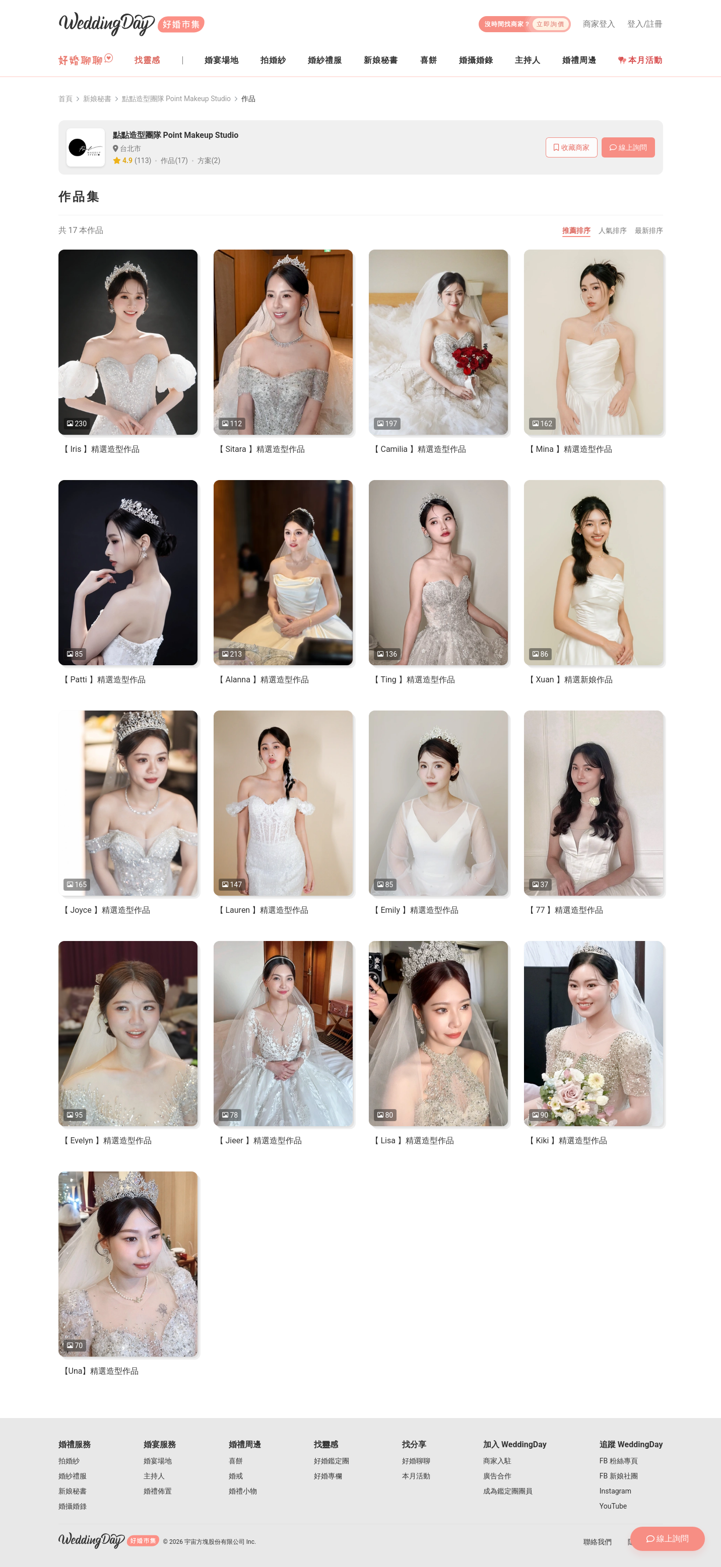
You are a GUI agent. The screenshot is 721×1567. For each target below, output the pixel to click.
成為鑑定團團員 (508, 1491)
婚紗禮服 (72, 1476)
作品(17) (174, 160)
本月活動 (640, 60)
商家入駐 (497, 1461)
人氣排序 (613, 230)
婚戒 (236, 1476)
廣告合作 (497, 1476)
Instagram (615, 1491)
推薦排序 (576, 230)
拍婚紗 (69, 1461)
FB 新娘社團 (619, 1476)
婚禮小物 (243, 1491)
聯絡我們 (597, 1542)
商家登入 (599, 24)
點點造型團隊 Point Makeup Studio (176, 99)
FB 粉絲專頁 (619, 1461)
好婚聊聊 (416, 1461)
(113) (143, 160)
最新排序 (649, 230)
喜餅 (236, 1461)
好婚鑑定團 (331, 1461)
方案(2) (209, 160)
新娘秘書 (97, 99)
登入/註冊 (645, 24)
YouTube (613, 1506)
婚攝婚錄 (72, 1506)
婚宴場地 (158, 1461)
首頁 (65, 99)
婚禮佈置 (158, 1491)
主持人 (154, 1476)
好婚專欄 (328, 1476)
